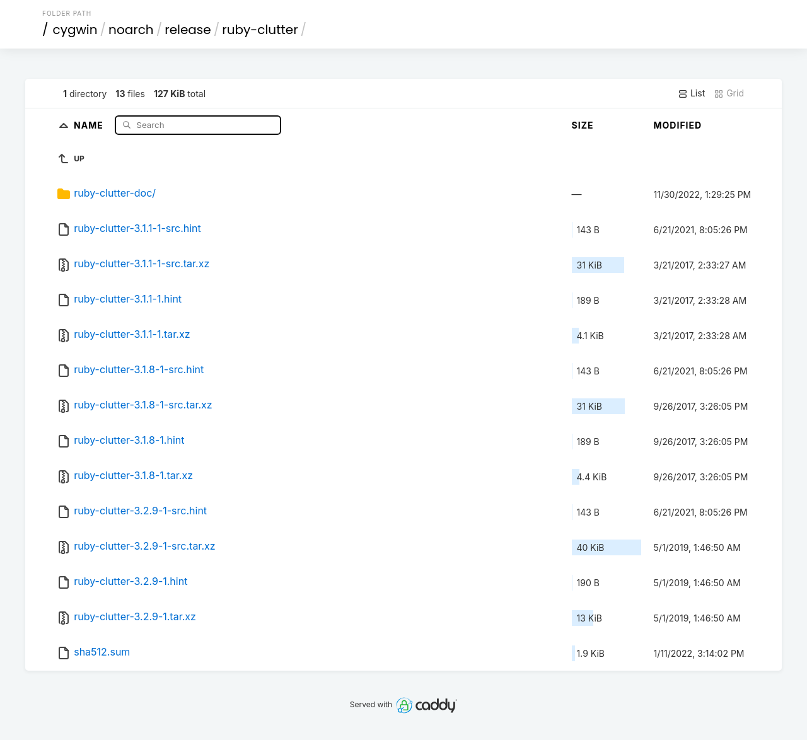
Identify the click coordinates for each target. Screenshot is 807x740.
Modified (678, 125)
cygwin (75, 29)
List (691, 93)
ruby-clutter (260, 29)
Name (90, 124)
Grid (729, 93)
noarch (131, 29)
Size (583, 125)
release (188, 29)
